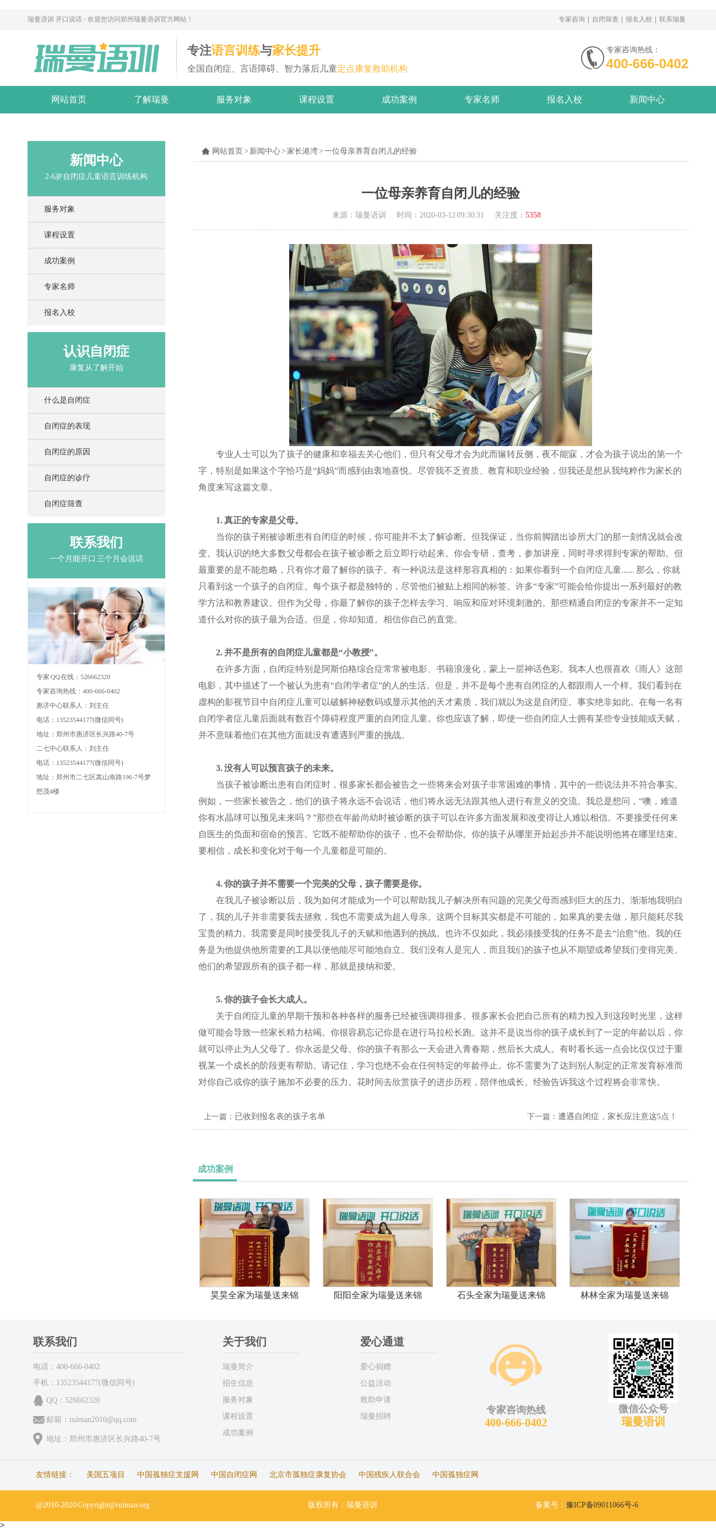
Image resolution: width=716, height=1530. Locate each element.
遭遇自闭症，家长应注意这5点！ (618, 1116)
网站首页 (68, 99)
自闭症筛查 (63, 504)
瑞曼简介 (238, 1367)
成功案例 (399, 99)
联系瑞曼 (672, 19)
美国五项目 (105, 1475)
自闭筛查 (605, 19)
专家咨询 (571, 19)
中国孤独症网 (455, 1475)
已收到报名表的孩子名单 (280, 1116)
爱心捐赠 (375, 1367)
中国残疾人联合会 (389, 1475)
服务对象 (234, 99)
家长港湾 (302, 151)
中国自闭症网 (234, 1475)
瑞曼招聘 (375, 1416)
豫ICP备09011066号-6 (602, 1505)
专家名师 (482, 99)
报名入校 (639, 19)
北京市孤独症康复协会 (307, 1475)
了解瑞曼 (151, 99)
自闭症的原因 (67, 452)
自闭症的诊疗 (67, 478)
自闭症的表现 (67, 426)
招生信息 (238, 1383)
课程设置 (316, 99)
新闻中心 (647, 99)
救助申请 (375, 1400)
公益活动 (375, 1383)
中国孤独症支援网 (168, 1475)
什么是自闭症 (67, 400)
